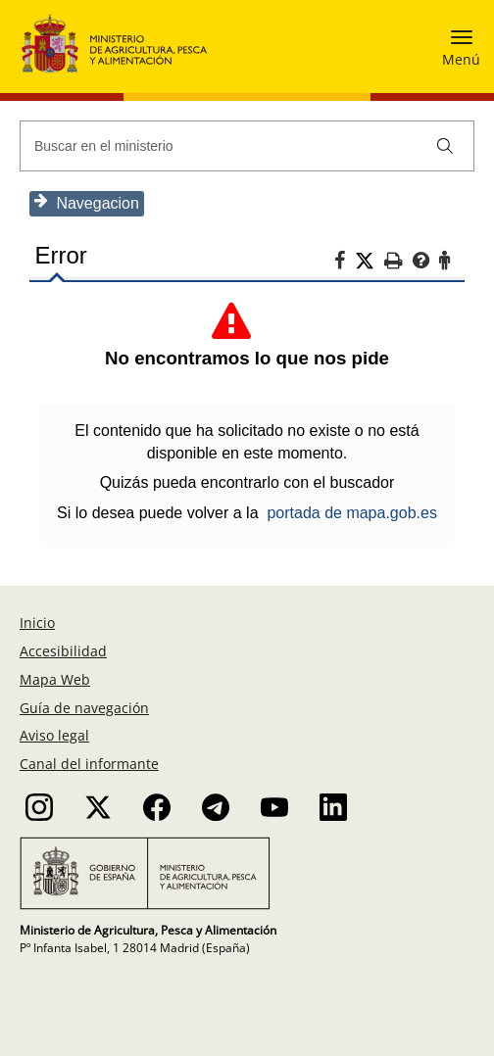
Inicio (37, 622)
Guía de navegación (84, 707)
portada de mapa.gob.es (351, 512)
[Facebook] (344, 263)
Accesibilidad (63, 651)
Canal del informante (89, 763)
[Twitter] (369, 261)
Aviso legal (54, 735)
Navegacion (86, 202)
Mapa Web (55, 679)
